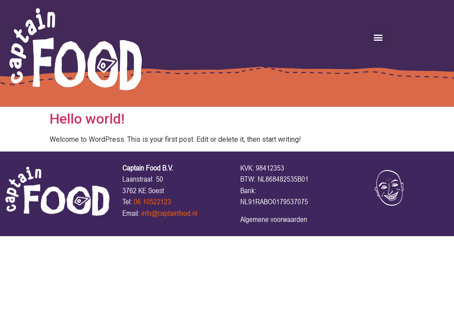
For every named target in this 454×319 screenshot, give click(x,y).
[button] (378, 37)
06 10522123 (152, 201)
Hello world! (87, 118)
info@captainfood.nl (169, 213)
